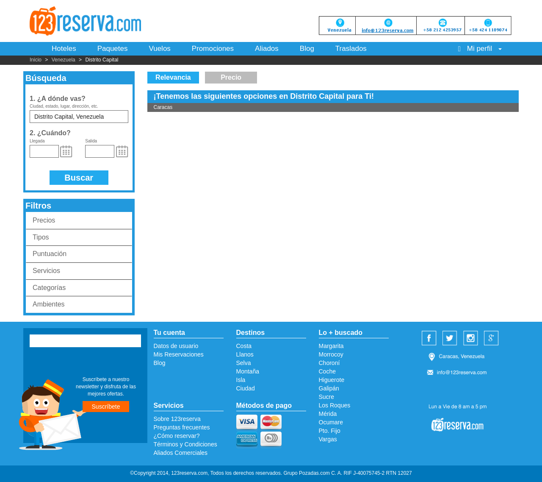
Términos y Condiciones (185, 444)
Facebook (430, 338)
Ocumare (331, 422)
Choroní (329, 362)
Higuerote (332, 379)
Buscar (78, 177)
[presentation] (81, 363)
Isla (241, 379)
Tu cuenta (169, 332)
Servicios (46, 270)
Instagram (471, 338)
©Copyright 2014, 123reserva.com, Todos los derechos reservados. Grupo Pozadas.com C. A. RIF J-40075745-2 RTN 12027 (271, 473)
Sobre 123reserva (177, 418)
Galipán (329, 388)
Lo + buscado (341, 332)
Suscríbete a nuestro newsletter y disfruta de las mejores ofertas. (106, 386)
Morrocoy (331, 354)
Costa (244, 346)
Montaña (247, 371)
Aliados (267, 49)
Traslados (351, 49)
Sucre (327, 396)
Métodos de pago (264, 405)
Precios (44, 220)
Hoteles (64, 49)
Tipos (41, 237)
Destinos (250, 332)
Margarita (331, 346)
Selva (243, 362)
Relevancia (173, 77)
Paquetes (112, 49)
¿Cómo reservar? (177, 435)
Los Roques (335, 405)
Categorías (49, 287)
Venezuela (63, 60)
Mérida (328, 413)
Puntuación (49, 253)
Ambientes (49, 304)
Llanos (245, 354)
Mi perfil (480, 49)
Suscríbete (106, 406)
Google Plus (492, 338)
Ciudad (245, 388)
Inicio (35, 60)
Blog (307, 49)
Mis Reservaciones (179, 354)
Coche (327, 371)
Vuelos (159, 49)
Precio (231, 77)
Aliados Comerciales (181, 452)
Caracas (163, 107)
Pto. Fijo (329, 430)
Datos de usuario (176, 346)
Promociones (213, 49)
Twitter (450, 338)
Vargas (328, 439)
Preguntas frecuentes (182, 427)
